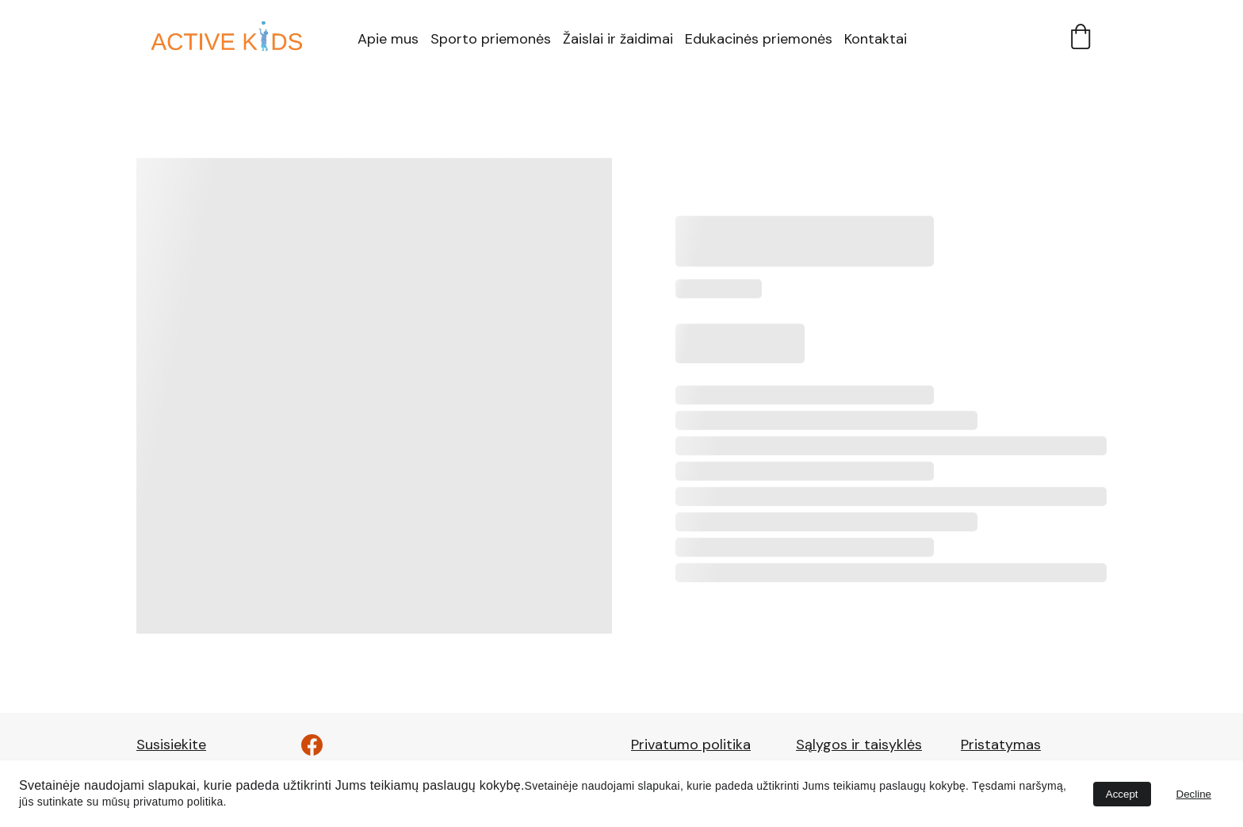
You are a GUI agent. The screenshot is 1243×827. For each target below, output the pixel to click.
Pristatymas (1001, 744)
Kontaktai (875, 38)
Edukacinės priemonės (758, 38)
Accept (1122, 794)
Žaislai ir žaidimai (618, 38)
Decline (1193, 794)
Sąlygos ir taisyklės (859, 744)
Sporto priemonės (490, 38)
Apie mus (388, 38)
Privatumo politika (691, 744)
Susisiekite (171, 744)
